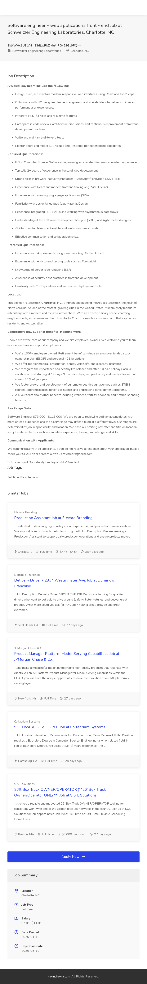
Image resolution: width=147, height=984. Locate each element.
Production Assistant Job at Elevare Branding (53, 517)
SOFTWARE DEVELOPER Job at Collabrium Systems (59, 727)
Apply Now (73, 856)
